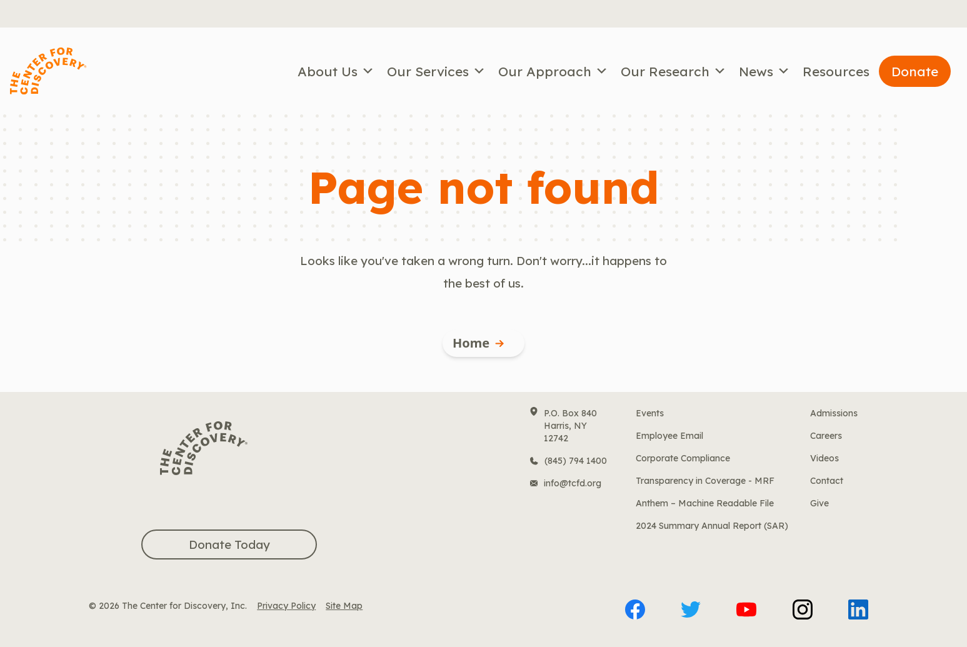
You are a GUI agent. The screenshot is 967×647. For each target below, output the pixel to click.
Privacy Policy (286, 605)
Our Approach (553, 71)
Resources (836, 71)
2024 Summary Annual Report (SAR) (712, 525)
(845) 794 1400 (575, 460)
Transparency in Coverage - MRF (705, 480)
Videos (824, 458)
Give (819, 503)
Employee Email (669, 435)
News (764, 71)
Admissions (834, 413)
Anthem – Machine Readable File (705, 503)
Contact (826, 480)
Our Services (436, 71)
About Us (336, 71)
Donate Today (229, 544)
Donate (914, 71)
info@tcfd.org (572, 483)
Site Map (344, 605)
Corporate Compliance (683, 458)
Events (650, 413)
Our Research (673, 71)
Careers (826, 435)
